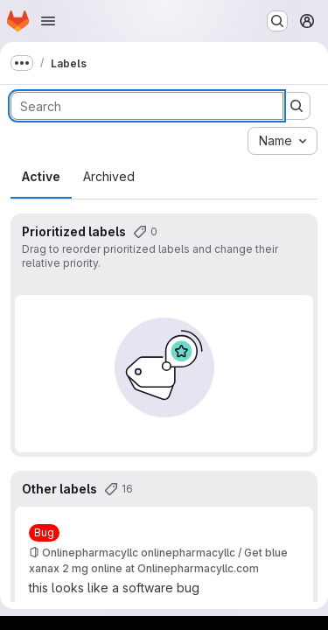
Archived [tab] (109, 176)
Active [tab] (41, 176)
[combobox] (283, 141)
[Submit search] (297, 106)
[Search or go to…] (277, 21)
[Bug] (44, 533)
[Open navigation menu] (48, 21)
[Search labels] (146, 106)
